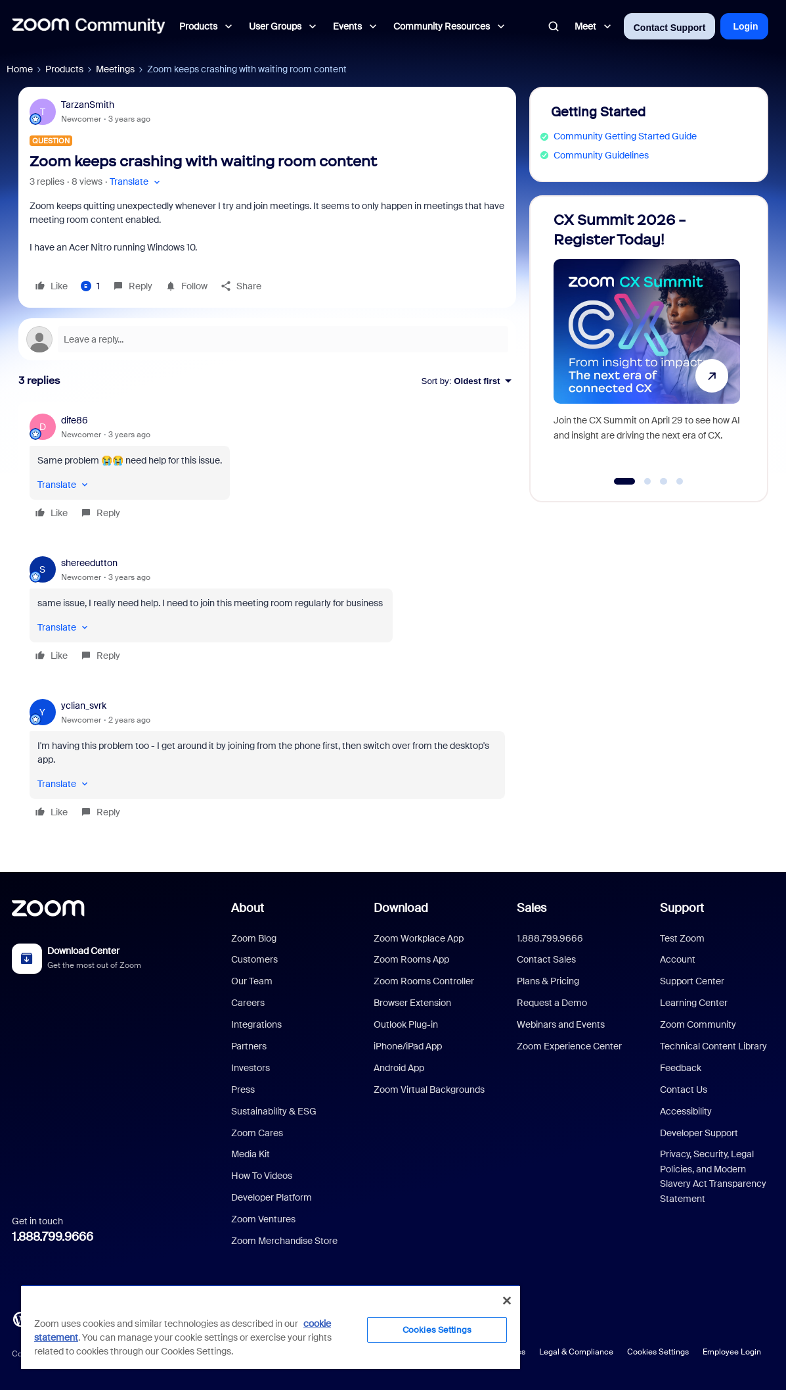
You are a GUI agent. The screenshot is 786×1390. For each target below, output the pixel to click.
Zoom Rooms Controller (424, 981)
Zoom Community (698, 1024)
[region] (270, 1327)
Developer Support (699, 1133)
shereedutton (89, 563)
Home (20, 69)
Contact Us (683, 1089)
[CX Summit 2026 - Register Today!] (647, 342)
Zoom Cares (257, 1133)
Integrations (256, 1024)
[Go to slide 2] (647, 481)
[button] (136, 182)
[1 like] (90, 286)
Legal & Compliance (576, 1352)
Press (243, 1089)
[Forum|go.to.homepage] (88, 26)
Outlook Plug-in (406, 1024)
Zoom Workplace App (419, 938)
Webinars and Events (561, 1024)
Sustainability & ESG (274, 1111)
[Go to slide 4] (680, 481)
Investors (250, 1068)
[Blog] (20, 1318)
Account (677, 959)
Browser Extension (412, 1003)
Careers (248, 1003)
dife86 (74, 420)
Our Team (252, 981)
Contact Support (670, 27)
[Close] (507, 1301)
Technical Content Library (713, 1046)
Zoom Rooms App (411, 959)
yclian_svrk (83, 705)
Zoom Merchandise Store (284, 1241)
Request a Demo (552, 1003)
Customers (254, 959)
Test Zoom (682, 938)
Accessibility (686, 1111)
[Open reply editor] (267, 339)
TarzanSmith (87, 104)
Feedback (680, 1068)
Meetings (115, 69)
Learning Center (694, 1003)
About (247, 908)
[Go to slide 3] (664, 481)
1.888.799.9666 (52, 1237)
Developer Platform (271, 1197)
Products (64, 69)
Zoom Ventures (263, 1219)
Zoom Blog (253, 938)
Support (682, 908)
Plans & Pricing (548, 981)
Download (401, 908)
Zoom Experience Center (569, 1046)
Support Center (692, 981)
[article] (267, 468)
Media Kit (250, 1154)
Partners (249, 1046)
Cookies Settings (658, 1352)
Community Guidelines (601, 155)
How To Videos (261, 1176)
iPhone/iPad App (408, 1046)
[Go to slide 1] (624, 481)
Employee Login (732, 1352)
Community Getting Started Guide (625, 136)
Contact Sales (546, 959)
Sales (531, 908)
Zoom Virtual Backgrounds (429, 1089)
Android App (399, 1068)
